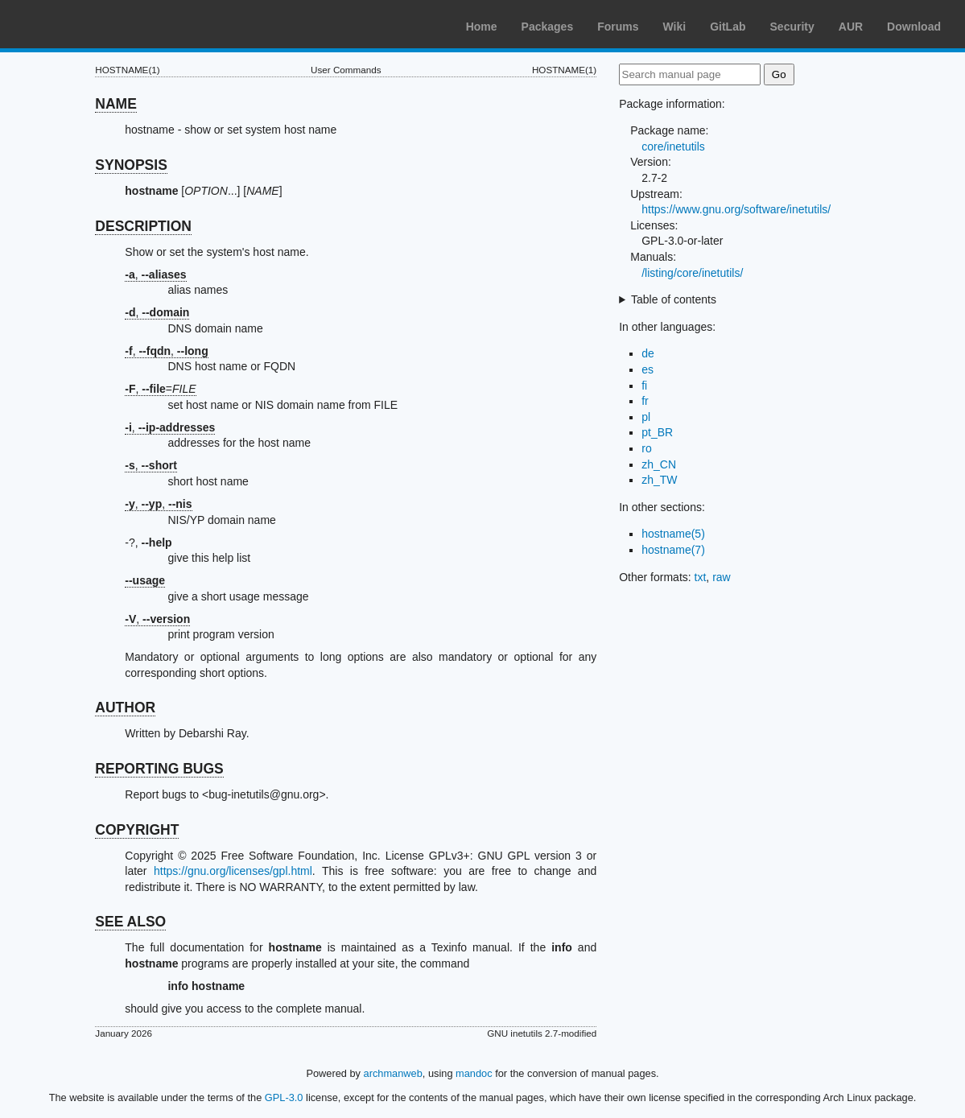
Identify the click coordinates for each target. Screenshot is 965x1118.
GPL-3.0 (284, 1097)
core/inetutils (673, 146)
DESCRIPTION (143, 226)
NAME (116, 104)
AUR (851, 26)
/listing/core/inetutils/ (692, 272)
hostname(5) (673, 533)
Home (481, 26)
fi (644, 385)
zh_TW (659, 479)
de (647, 353)
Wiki (675, 26)
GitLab (727, 26)
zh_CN (658, 464)
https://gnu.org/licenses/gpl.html (233, 870)
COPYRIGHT (137, 830)
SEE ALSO (130, 922)
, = (160, 388)
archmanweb (393, 1073)
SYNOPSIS (131, 165)
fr (645, 400)
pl (645, 416)
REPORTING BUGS (159, 769)
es (647, 369)
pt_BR (657, 432)
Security (792, 26)
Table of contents (673, 299)
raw (721, 577)
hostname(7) (673, 549)
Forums (617, 26)
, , (166, 350)
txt (701, 577)
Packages (548, 26)
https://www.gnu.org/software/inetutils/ (736, 209)
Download (914, 26)
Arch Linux (88, 24)
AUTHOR (125, 707)
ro (646, 448)
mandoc (474, 1073)
